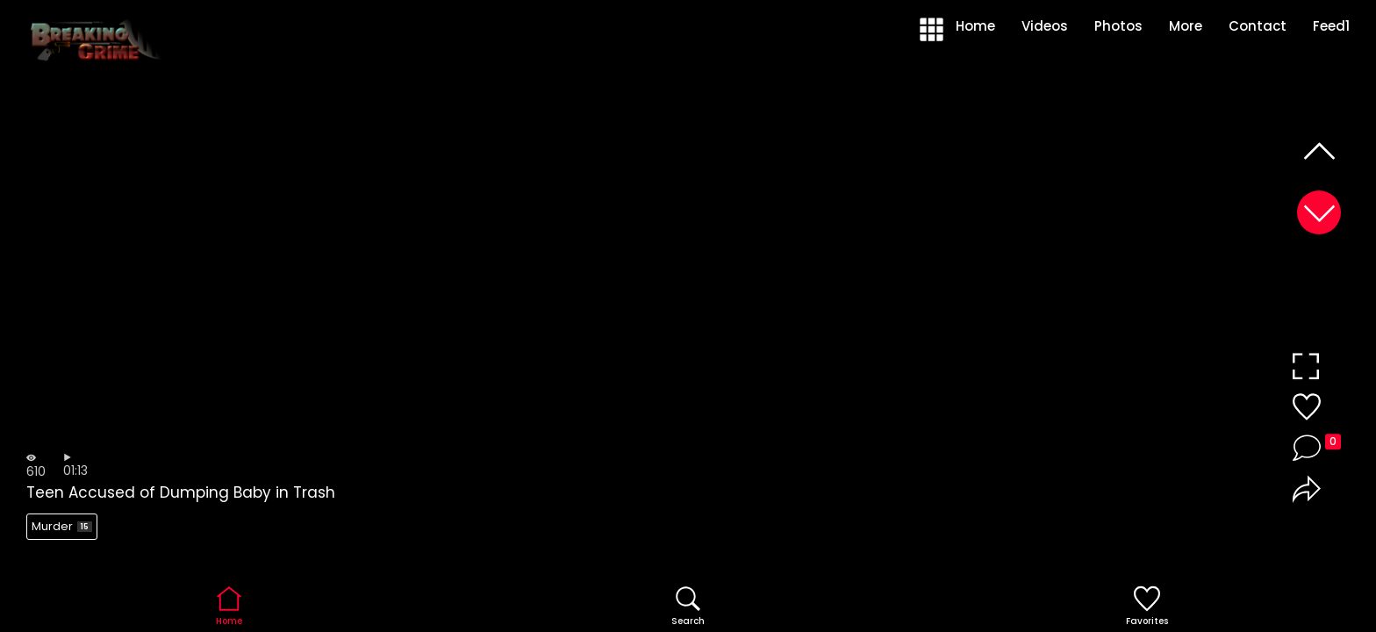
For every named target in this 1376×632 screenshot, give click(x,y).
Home (975, 26)
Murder (62, 526)
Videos (1044, 26)
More (1185, 26)
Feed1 (1331, 26)
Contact (1257, 26)
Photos (1118, 26)
